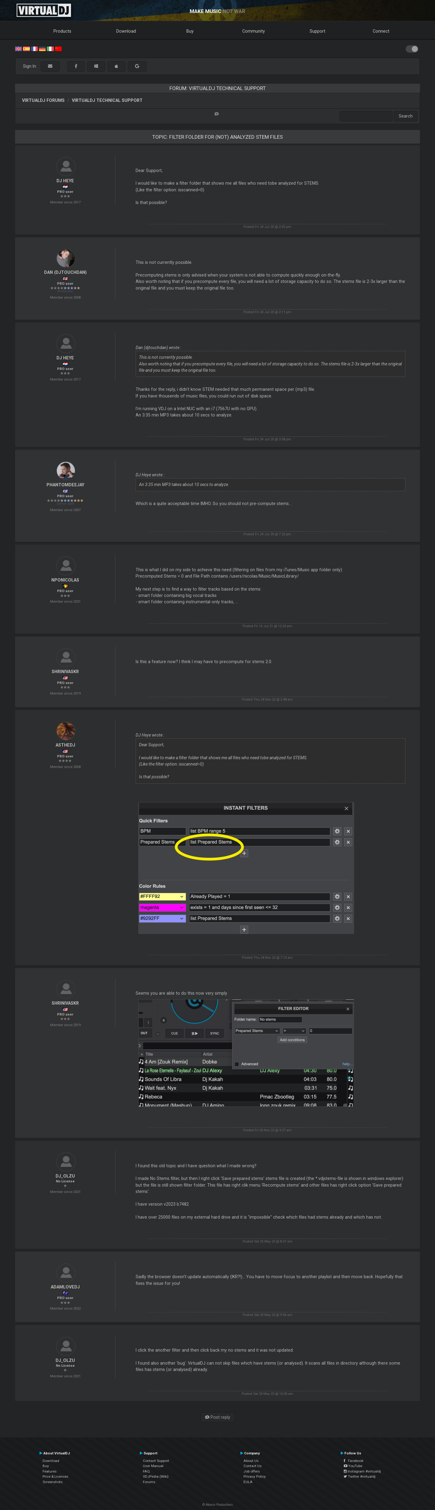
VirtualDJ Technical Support (107, 100)
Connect (381, 31)
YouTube (353, 1466)
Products (62, 31)
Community (253, 31)
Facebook (353, 1461)
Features (49, 1471)
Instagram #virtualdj (362, 1471)
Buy (190, 31)
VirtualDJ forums (43, 100)
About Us (251, 1461)
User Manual (153, 1466)
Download (126, 31)
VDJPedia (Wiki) (156, 1476)
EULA (248, 1482)
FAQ (146, 1471)
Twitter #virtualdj (359, 1476)
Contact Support (156, 1461)
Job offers (251, 1471)
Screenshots (53, 1482)
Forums (149, 1482)
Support (317, 31)
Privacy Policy (254, 1476)
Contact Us (252, 1466)
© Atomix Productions (217, 1505)
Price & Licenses (55, 1476)
